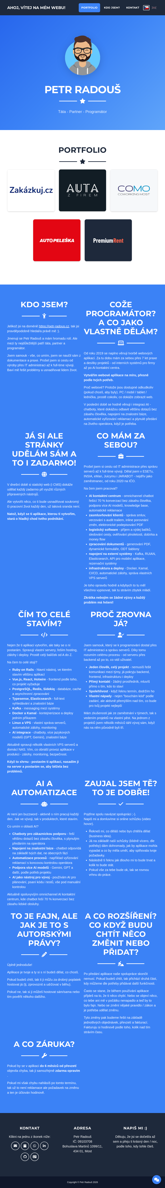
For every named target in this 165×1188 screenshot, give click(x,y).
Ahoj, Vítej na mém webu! (41, 8)
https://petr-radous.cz (54, 326)
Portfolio (89, 8)
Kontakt (132, 8)
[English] (154, 8)
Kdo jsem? (112, 8)
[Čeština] (146, 8)
